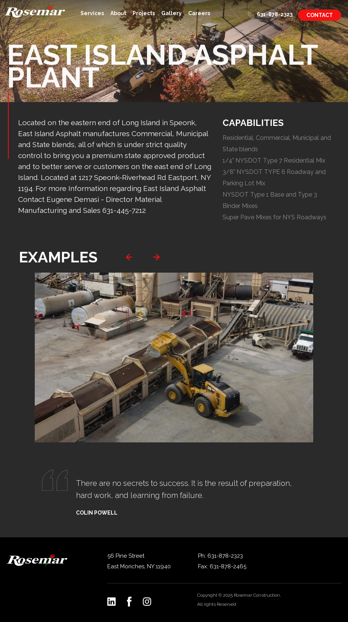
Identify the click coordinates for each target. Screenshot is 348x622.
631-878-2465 (228, 566)
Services (92, 13)
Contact (319, 15)
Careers (199, 13)
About (118, 13)
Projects (144, 13)
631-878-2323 (274, 14)
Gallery (171, 13)
